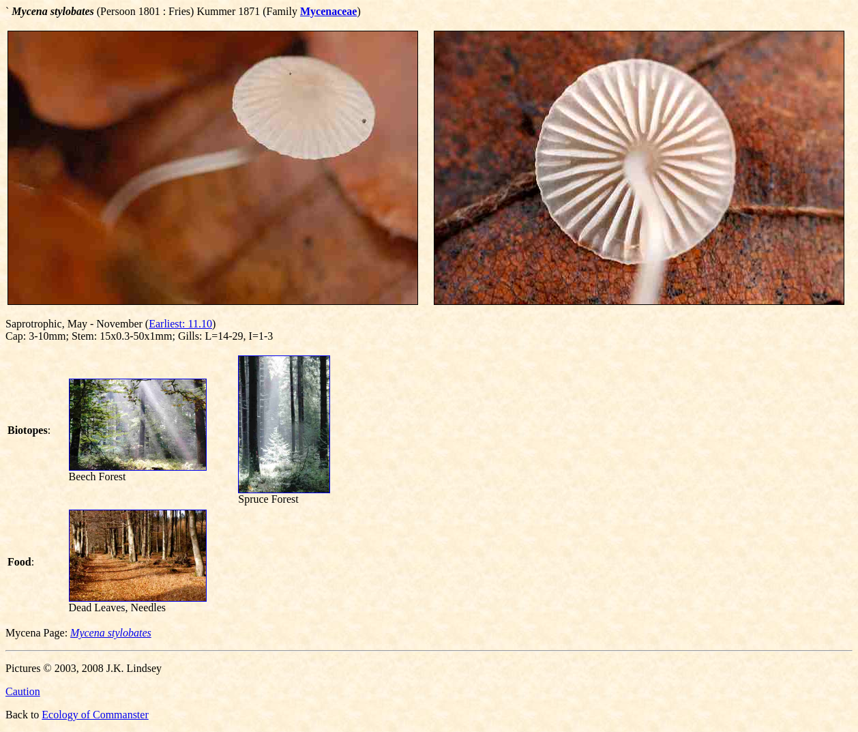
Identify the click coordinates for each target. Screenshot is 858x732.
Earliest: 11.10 (180, 324)
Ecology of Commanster (95, 714)
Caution (22, 691)
